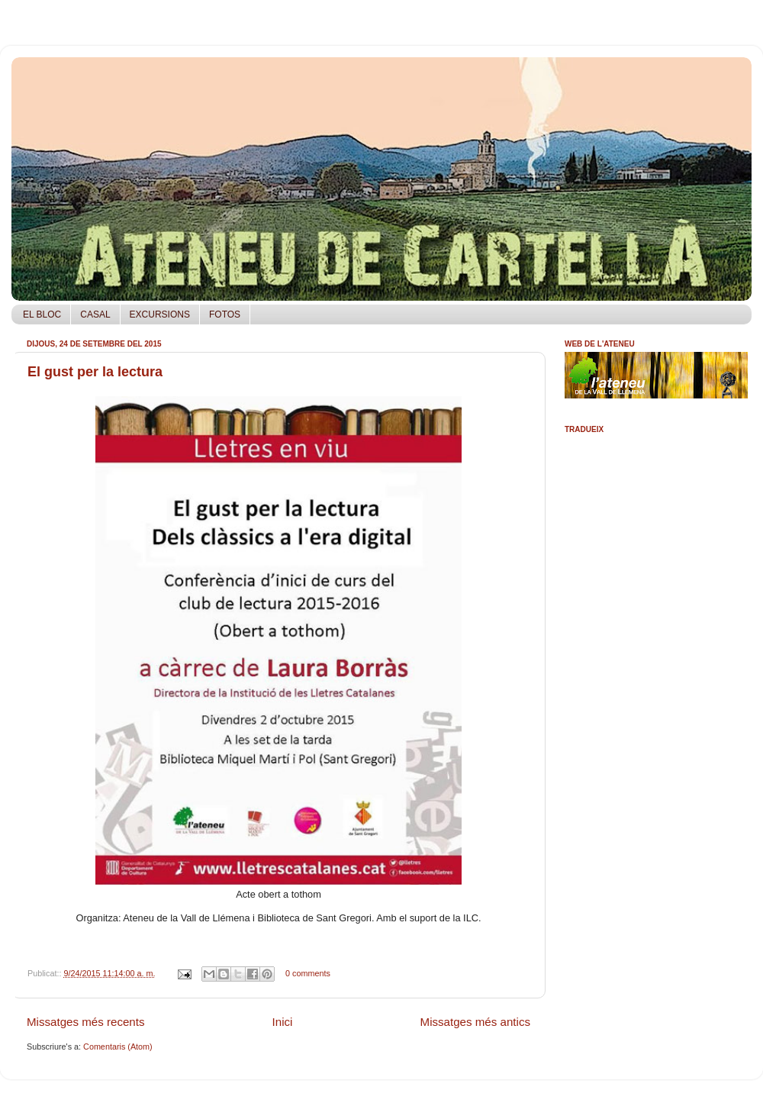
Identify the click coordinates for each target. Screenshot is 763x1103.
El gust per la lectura (95, 371)
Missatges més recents (86, 1021)
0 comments (307, 973)
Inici (282, 1021)
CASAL (95, 314)
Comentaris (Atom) (118, 1046)
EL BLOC (42, 314)
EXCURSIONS (160, 314)
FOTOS (224, 314)
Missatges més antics (475, 1021)
